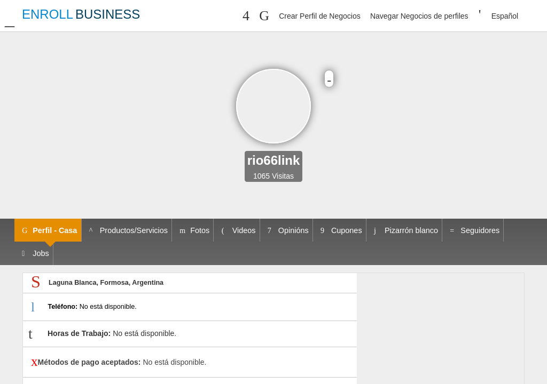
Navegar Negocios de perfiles (419, 16)
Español (505, 16)
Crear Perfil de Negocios (320, 16)
